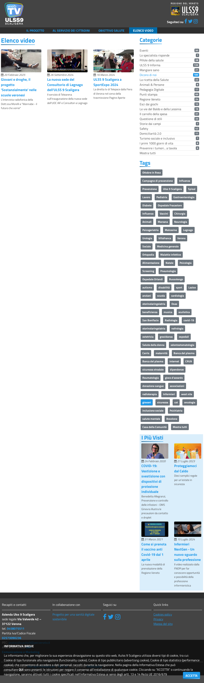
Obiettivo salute (111, 30)
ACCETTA (191, 675)
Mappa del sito (163, 623)
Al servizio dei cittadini (71, 30)
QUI (21, 669)
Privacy (158, 619)
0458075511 (15, 628)
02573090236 (11, 638)
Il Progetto (35, 30)
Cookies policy (162, 614)
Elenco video (143, 30)
